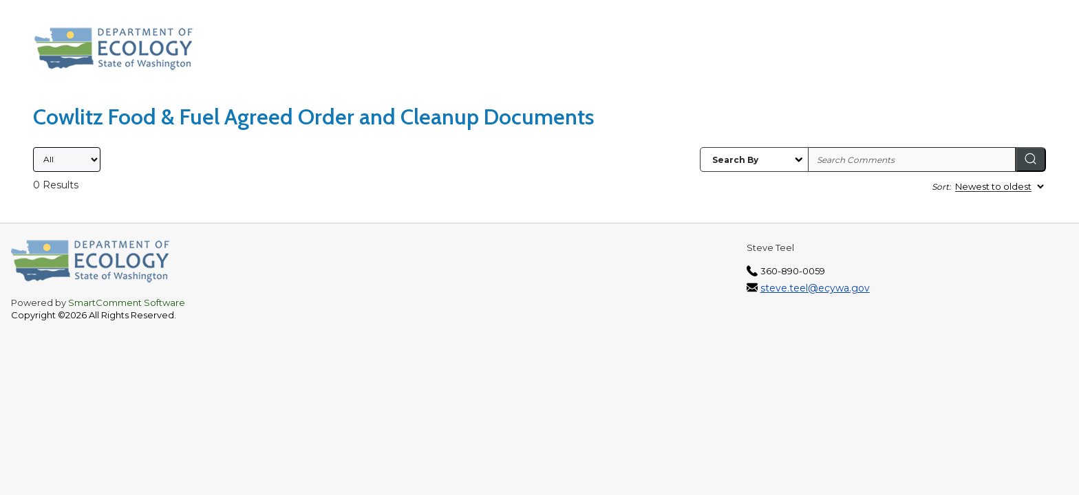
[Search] (1031, 159)
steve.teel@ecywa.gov (815, 288)
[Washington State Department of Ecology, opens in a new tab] (120, 52)
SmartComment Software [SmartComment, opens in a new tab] (126, 302)
